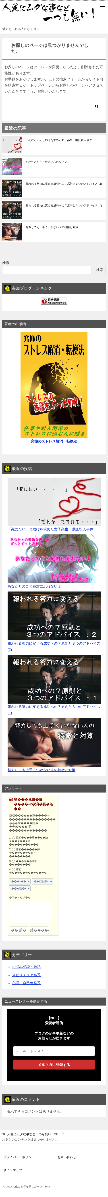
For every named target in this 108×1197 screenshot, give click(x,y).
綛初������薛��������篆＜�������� (24, 853)
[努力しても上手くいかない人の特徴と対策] (54, 742)
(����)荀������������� (28, 828)
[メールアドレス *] (54, 1051)
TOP (32, 1134)
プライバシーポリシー (19, 1157)
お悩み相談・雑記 (26, 967)
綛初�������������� (28, 871)
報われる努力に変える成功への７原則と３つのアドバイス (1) (64, 205)
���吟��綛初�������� (23, 863)
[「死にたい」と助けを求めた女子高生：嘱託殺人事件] (54, 502)
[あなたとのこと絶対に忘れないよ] (54, 558)
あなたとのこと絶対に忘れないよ (46, 161)
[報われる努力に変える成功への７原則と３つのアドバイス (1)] (54, 679)
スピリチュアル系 (26, 975)
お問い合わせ (66, 1157)
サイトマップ (12, 1170)
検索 (5, 263)
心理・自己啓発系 (26, 983)
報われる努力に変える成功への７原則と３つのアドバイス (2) (64, 183)
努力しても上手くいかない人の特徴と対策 (52, 227)
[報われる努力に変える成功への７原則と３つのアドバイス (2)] (54, 616)
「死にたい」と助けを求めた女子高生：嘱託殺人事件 (59, 140)
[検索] (54, 106)
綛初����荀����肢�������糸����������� (28, 841)
